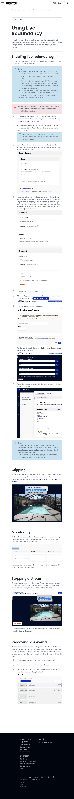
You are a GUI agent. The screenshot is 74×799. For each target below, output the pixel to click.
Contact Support (25, 747)
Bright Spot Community (28, 761)
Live (19, 10)
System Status (25, 745)
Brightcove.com (25, 759)
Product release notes (27, 764)
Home (14, 10)
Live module (27, 10)
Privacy (29, 777)
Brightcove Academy (45, 742)
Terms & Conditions (36, 778)
